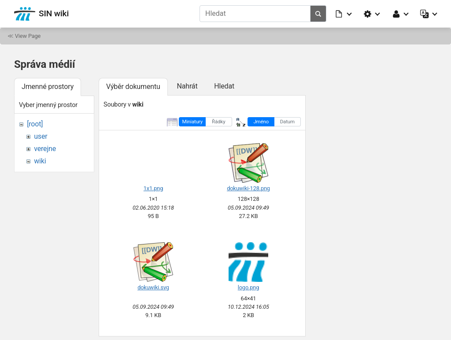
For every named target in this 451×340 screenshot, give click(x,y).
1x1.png (153, 188)
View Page (28, 36)
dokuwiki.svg (153, 287)
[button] (344, 13)
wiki (40, 161)
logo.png (248, 287)
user (40, 136)
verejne (45, 148)
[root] (35, 124)
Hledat (224, 86)
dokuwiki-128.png (248, 188)
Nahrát (187, 86)
